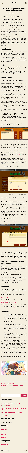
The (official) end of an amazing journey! (10, 403)
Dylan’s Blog (14, 302)
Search (2, 393)
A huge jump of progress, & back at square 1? (11, 412)
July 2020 (3, 432)
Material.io (18, 154)
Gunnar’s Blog (4, 297)
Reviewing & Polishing (6, 405)
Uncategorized (4, 444)
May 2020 (3, 437)
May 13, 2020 (19, 13)
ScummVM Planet (13, 307)
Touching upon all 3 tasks (7, 415)
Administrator (11, 13)
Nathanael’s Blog (5, 302)
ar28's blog (14, 2)
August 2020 (4, 429)
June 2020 (3, 434)
